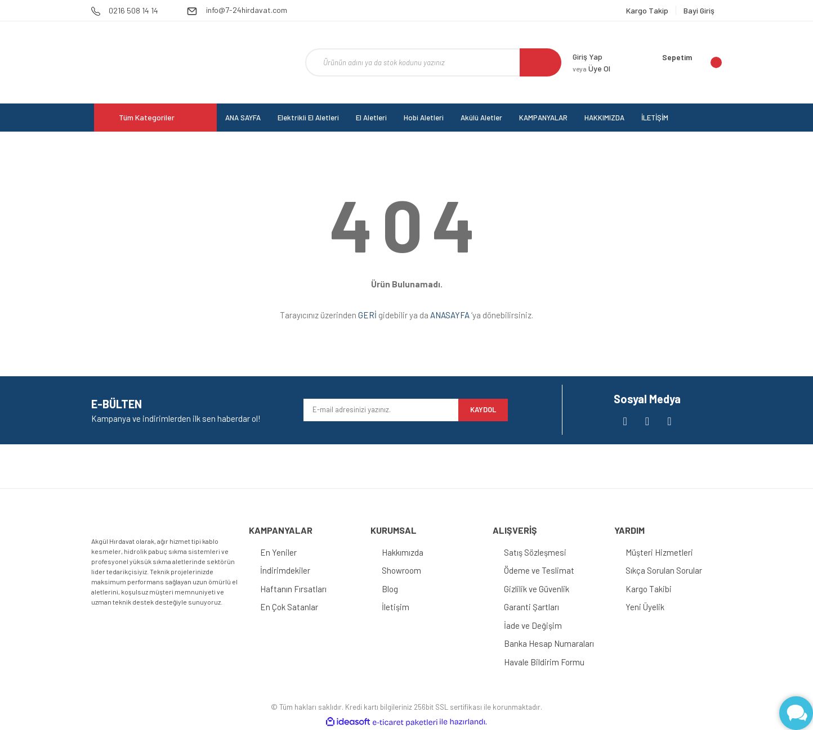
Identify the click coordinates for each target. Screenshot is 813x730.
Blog (390, 589)
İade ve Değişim (533, 625)
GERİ (367, 315)
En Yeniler (278, 552)
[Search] (433, 62)
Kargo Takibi (649, 589)
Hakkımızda (402, 552)
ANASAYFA (450, 315)
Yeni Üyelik (645, 607)
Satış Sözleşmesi (535, 552)
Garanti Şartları (531, 607)
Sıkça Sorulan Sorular (664, 570)
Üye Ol (591, 68)
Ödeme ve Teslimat (539, 570)
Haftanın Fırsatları (293, 589)
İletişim (395, 607)
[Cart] (692, 62)
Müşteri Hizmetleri (659, 552)
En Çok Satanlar (289, 607)
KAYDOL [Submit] (483, 409)
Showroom (401, 570)
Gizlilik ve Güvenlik (536, 589)
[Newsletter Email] (380, 410)
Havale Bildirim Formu (544, 662)
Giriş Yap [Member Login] (587, 56)
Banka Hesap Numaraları (549, 643)
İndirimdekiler (285, 570)
